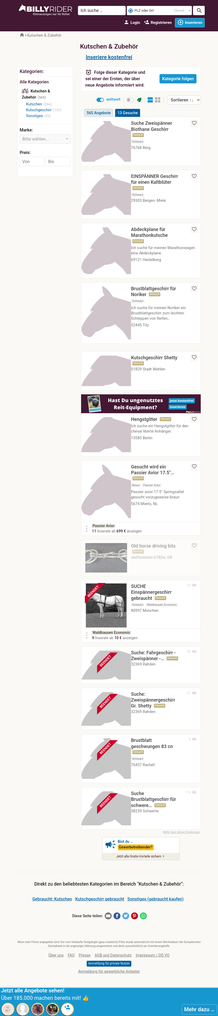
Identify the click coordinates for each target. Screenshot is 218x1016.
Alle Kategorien (34, 81)
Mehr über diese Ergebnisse (181, 833)
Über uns (56, 957)
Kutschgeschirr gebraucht (99, 900)
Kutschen (34, 104)
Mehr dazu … (199, 1009)
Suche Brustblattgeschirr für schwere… (153, 801)
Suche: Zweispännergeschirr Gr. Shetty (153, 701)
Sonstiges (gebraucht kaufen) (155, 900)
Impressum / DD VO (153, 957)
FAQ (71, 957)
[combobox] (45, 139)
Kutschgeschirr (39, 110)
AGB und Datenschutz (113, 957)
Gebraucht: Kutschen (52, 900)
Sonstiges (34, 116)
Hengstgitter (144, 419)
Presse (84, 957)
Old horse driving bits (153, 546)
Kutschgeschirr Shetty (154, 357)
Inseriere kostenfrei (109, 57)
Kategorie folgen (178, 78)
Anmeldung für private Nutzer (109, 965)
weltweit (113, 99)
